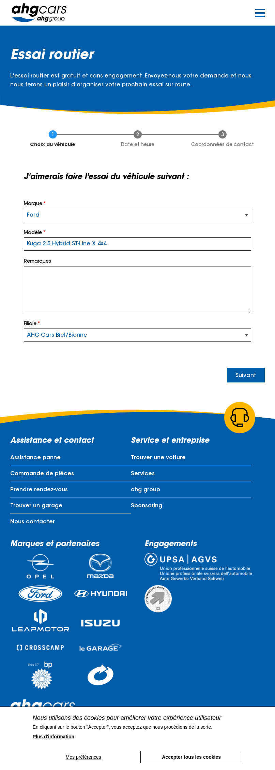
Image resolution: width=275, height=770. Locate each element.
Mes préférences (83, 757)
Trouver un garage (36, 506)
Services (143, 474)
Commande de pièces (42, 474)
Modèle (33, 233)
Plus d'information (53, 736)
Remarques (37, 261)
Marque (33, 204)
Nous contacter (32, 522)
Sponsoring (146, 506)
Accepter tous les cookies (191, 757)
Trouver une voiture (158, 458)
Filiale (30, 324)
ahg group (145, 490)
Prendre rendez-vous (39, 490)
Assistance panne (35, 458)
